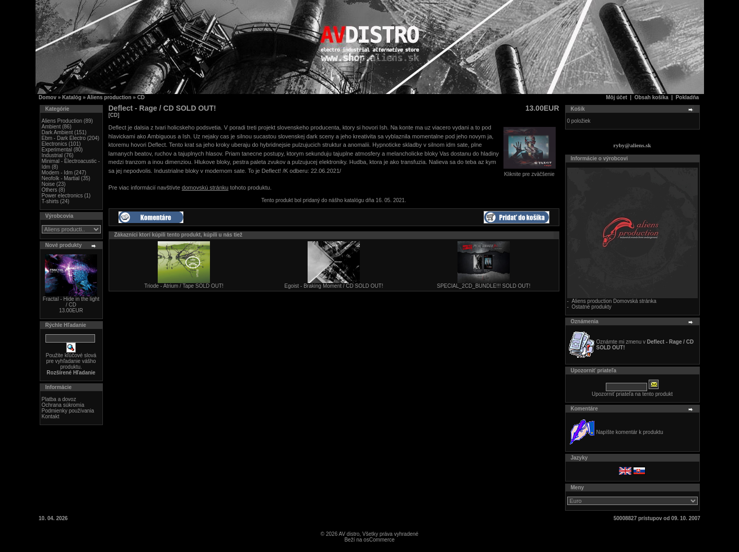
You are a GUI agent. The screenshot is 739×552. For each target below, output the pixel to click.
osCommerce (378, 540)
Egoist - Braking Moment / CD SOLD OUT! (334, 286)
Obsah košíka (651, 97)
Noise (48, 184)
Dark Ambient (57, 132)
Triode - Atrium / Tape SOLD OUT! (184, 286)
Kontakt (51, 416)
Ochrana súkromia (63, 405)
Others (49, 190)
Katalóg (71, 97)
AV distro (348, 534)
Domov (47, 97)
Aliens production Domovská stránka (614, 301)
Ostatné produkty (592, 307)
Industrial (52, 155)
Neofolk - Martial (61, 178)
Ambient (51, 127)
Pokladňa (687, 97)
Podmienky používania (68, 411)
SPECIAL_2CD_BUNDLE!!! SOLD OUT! (484, 286)
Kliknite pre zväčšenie (529, 172)
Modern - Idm (57, 172)
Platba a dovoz (59, 399)
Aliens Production (62, 121)
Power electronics (62, 195)
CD (141, 97)
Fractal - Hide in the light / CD (71, 302)
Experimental (57, 149)
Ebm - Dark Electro (64, 138)
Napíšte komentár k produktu (629, 432)
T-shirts (50, 201)
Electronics (54, 144)
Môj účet (616, 97)
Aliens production (109, 97)
